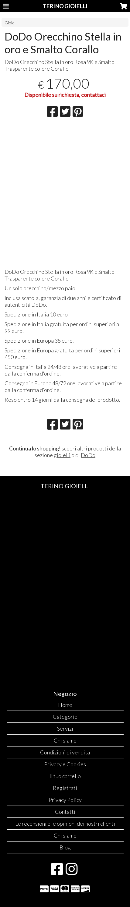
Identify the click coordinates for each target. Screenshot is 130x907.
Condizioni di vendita (65, 752)
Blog (65, 847)
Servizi (65, 728)
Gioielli (11, 22)
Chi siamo (65, 740)
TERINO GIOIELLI (65, 6)
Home (65, 704)
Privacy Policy (65, 799)
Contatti (65, 811)
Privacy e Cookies (65, 764)
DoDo (88, 455)
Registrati (65, 788)
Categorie (65, 716)
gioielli (62, 455)
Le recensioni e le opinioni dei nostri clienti (65, 823)
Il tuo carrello (65, 776)
